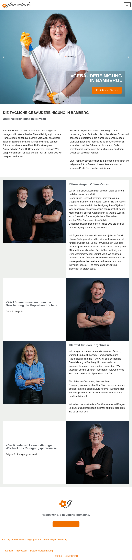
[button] (3, 57)
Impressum (21, 551)
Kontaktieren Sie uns (107, 90)
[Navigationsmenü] (127, 4)
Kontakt (9, 551)
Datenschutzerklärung (41, 551)
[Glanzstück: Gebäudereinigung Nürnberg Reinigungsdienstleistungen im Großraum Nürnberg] (16, 5)
